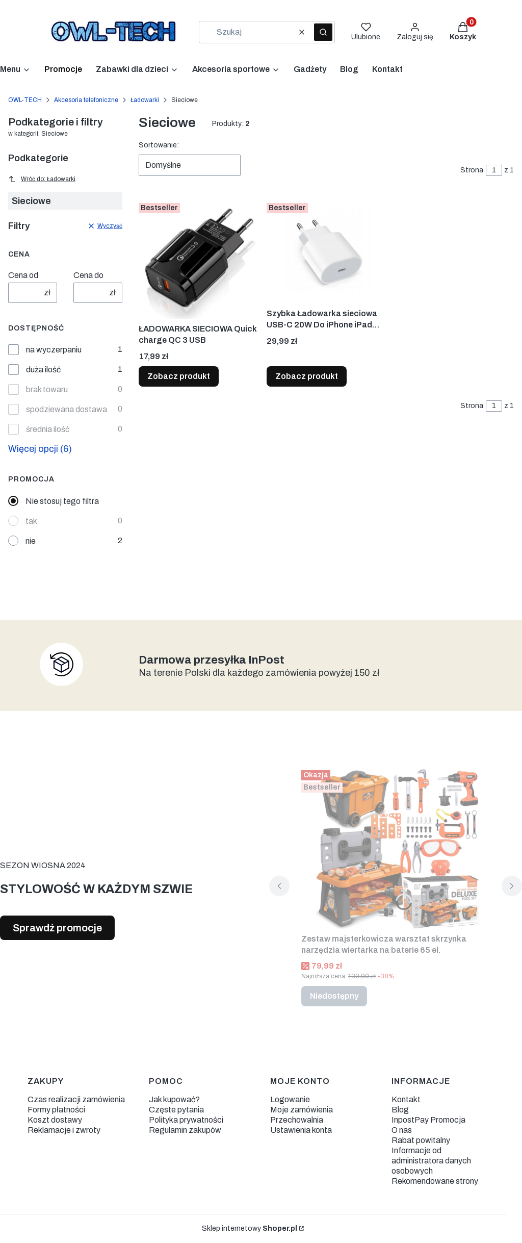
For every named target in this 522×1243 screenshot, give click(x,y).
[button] (323, 32)
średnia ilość (47, 429)
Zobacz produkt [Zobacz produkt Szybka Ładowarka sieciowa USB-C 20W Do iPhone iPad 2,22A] (306, 376)
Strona (471, 170)
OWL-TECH (25, 100)
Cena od (23, 275)
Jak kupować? (174, 1099)
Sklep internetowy (249, 1228)
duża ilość (43, 369)
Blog (400, 1109)
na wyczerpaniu (54, 349)
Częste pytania (176, 1109)
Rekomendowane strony (435, 1181)
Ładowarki (144, 100)
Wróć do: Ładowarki (41, 179)
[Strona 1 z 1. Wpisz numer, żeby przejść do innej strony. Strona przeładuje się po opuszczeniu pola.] (494, 170)
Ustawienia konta (301, 1130)
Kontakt (406, 1099)
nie (30, 541)
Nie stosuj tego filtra (62, 501)
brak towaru (47, 389)
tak (31, 521)
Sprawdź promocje (57, 927)
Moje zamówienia (301, 1109)
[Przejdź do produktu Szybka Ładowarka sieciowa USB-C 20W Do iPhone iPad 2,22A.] (326, 251)
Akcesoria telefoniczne (86, 100)
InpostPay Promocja (428, 1119)
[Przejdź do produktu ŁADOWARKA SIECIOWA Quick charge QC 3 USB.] (198, 259)
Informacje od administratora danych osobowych (431, 1160)
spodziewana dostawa (66, 409)
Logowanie (290, 1099)
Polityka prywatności (186, 1119)
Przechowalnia (296, 1119)
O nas (402, 1130)
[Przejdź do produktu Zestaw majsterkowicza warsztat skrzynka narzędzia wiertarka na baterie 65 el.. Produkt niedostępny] (395, 847)
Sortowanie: (159, 145)
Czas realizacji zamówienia (76, 1099)
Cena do (88, 275)
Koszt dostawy (55, 1119)
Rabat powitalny (421, 1140)
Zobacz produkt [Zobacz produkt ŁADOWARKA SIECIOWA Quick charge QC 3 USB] (178, 376)
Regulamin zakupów (185, 1130)
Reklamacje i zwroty (64, 1130)
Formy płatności (56, 1109)
